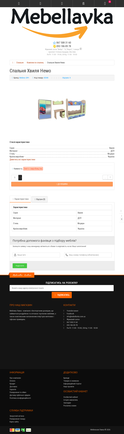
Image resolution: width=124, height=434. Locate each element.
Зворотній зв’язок (17, 416)
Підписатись (61, 295)
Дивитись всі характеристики (22, 159)
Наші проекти (68, 386)
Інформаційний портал (72, 383)
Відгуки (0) (39, 199)
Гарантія (13, 389)
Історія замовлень (70, 400)
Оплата (12, 381)
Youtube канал (70, 311)
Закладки (67, 403)
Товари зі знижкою (71, 381)
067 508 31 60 (62, 42)
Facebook (68, 313)
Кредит (12, 383)
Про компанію (15, 378)
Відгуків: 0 (67, 78)
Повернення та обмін (18, 392)
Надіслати (20, 265)
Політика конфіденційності (20, 398)
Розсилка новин (69, 405)
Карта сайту (14, 422)
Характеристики (20, 199)
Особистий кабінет (70, 397)
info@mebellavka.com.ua (74, 316)
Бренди (66, 378)
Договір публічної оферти (20, 395)
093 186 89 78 (62, 46)
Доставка (13, 386)
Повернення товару (17, 419)
